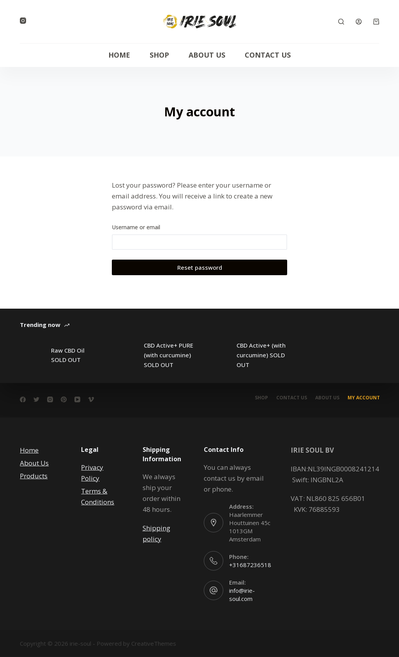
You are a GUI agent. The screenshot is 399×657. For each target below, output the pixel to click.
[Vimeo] (91, 399)
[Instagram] (23, 21)
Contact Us (268, 55)
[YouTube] (77, 399)
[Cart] (376, 22)
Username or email (136, 227)
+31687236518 (250, 565)
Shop (159, 55)
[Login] (359, 22)
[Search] (341, 22)
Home (119, 55)
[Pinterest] (64, 399)
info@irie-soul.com (242, 595)
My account (363, 398)
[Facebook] (23, 399)
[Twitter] (36, 399)
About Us (207, 55)
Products (34, 475)
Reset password (199, 267)
